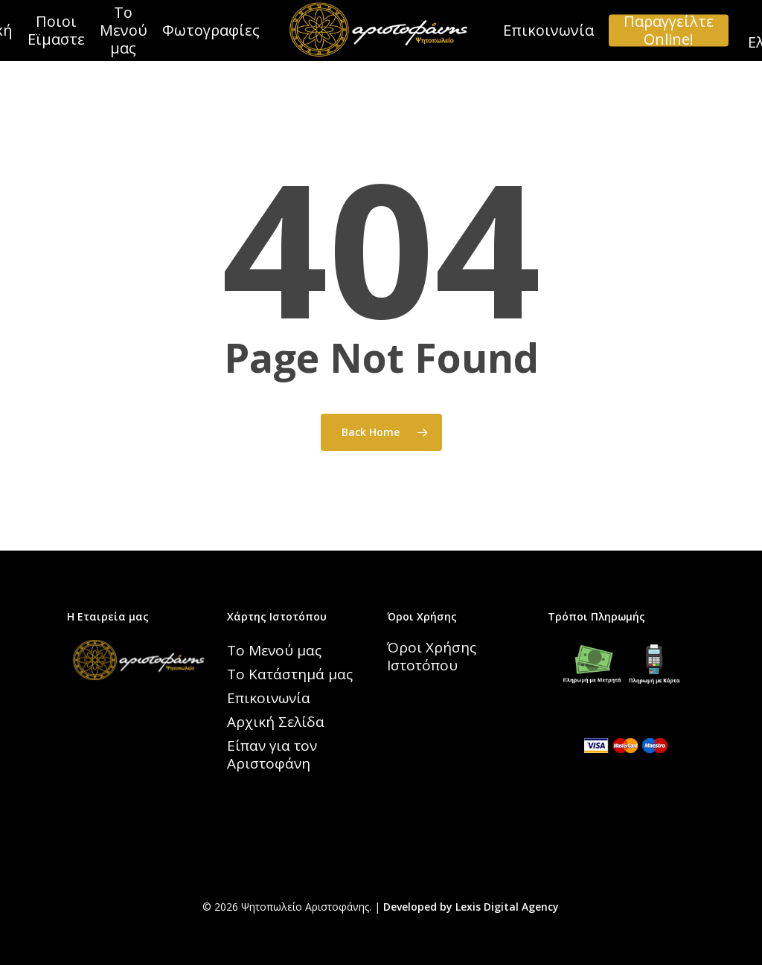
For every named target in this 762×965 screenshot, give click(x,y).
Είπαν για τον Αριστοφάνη (272, 754)
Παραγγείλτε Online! (669, 30)
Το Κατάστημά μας (290, 674)
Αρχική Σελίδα (275, 722)
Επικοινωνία (548, 30)
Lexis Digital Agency (507, 907)
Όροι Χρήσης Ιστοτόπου (431, 656)
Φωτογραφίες (211, 30)
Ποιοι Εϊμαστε (56, 30)
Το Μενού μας (123, 30)
